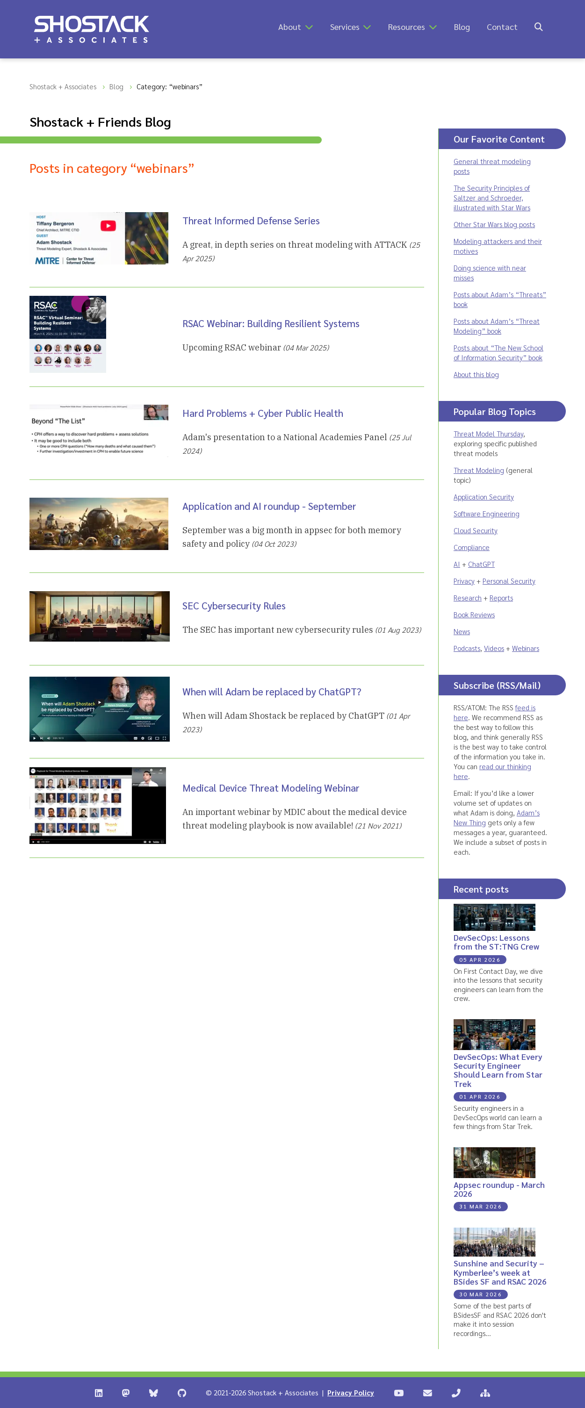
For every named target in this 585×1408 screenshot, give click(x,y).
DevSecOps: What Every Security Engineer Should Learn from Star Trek (498, 1070)
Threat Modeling (479, 469)
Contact (502, 26)
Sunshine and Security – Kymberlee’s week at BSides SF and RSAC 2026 (500, 1272)
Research (468, 597)
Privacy (464, 580)
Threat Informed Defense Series (251, 220)
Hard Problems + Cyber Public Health (262, 413)
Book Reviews (474, 614)
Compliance (472, 547)
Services (345, 26)
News (462, 631)
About (289, 26)
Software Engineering (487, 513)
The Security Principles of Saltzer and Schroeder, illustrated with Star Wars (492, 197)
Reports (501, 597)
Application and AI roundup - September (269, 506)
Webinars (525, 647)
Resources (406, 26)
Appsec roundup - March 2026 (499, 1189)
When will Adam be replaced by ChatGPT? (271, 691)
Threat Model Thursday (488, 433)
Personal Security (509, 580)
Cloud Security (476, 530)
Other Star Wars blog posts (494, 224)
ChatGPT (481, 563)
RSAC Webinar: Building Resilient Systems (271, 323)
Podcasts (467, 647)
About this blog (476, 374)
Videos (494, 647)
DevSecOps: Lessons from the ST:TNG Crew (496, 941)
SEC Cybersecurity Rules (234, 605)
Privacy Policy (350, 1392)
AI (457, 563)
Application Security (484, 496)
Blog (462, 26)
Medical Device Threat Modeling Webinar (271, 787)
